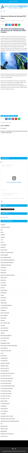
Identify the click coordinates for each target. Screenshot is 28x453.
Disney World (4, 277)
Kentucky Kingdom (5, 313)
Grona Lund (3, 297)
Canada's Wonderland (6, 265)
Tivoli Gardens (4, 411)
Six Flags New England (6, 391)
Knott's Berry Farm (5, 323)
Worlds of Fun (4, 436)
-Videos (2, 242)
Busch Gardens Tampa (6, 257)
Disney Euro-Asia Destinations (8, 275)
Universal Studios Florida (7, 416)
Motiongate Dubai (5, 338)
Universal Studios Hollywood (8, 418)
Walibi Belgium (4, 426)
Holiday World (4, 308)
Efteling (2, 287)
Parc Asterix (4, 355)
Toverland (3, 413)
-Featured (3, 224)
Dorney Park (3, 285)
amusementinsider (15, 198)
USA (1, 423)
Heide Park (3, 300)
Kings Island (3, 318)
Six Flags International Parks (8, 386)
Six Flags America (5, 370)
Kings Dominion (4, 315)
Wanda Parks (4, 431)
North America (4, 348)
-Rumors (3, 237)
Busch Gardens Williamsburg (7, 260)
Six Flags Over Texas (5, 396)
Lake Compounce (4, 328)
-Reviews (3, 234)
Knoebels (3, 320)
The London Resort (5, 403)
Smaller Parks (4, 401)
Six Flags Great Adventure (7, 378)
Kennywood (3, 310)
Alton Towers (4, 250)
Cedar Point (3, 270)
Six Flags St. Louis (5, 398)
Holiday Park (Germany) (6, 305)
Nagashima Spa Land (5, 343)
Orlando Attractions (6, 350)
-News (2, 232)
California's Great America (7, 262)
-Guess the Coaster (5, 227)
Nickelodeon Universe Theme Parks (9, 345)
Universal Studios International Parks (10, 421)
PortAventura (4, 360)
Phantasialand (4, 358)
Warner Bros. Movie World (7, 433)
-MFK (2, 229)
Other (2, 353)
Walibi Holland (4, 428)
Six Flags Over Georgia (6, 393)
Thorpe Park (3, 406)
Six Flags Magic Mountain (7, 388)
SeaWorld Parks (4, 365)
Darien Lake (3, 272)
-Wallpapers (3, 245)
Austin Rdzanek (5, 198)
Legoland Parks (4, 330)
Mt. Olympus (3, 340)
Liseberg (3, 333)
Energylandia (4, 290)
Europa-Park (3, 292)
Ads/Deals (3, 247)
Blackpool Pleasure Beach (7, 252)
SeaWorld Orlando (5, 363)
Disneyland (3, 280)
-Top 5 (2, 239)
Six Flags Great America (6, 381)
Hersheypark (4, 302)
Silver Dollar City (5, 368)
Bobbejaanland (4, 255)
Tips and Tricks (4, 408)
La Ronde (3, 325)
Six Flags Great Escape (6, 383)
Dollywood (3, 282)
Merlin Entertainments (6, 335)
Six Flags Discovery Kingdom (7, 373)
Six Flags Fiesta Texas (6, 375)
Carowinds (3, 267)
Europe (2, 295)
